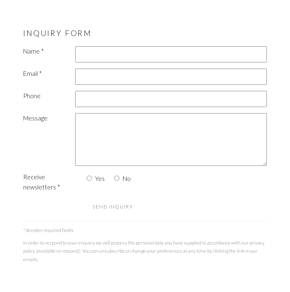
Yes (100, 178)
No (127, 178)
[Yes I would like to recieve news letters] (89, 178)
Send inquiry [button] (113, 206)
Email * (32, 73)
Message (35, 118)
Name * (33, 51)
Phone (32, 95)
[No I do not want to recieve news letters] (116, 178)
